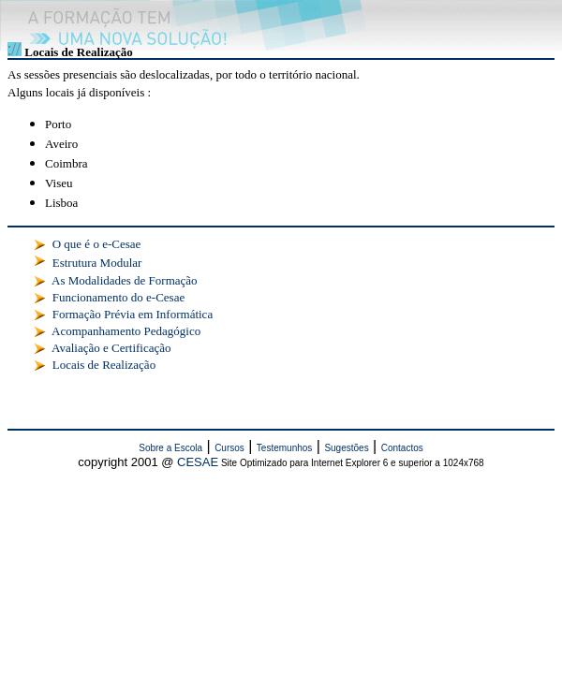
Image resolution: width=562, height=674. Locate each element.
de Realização (119, 365)
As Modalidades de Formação (125, 280)
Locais (66, 365)
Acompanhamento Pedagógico (126, 331)
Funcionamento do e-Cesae (118, 297)
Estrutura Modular (97, 263)
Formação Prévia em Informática (132, 314)
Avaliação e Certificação (111, 348)
